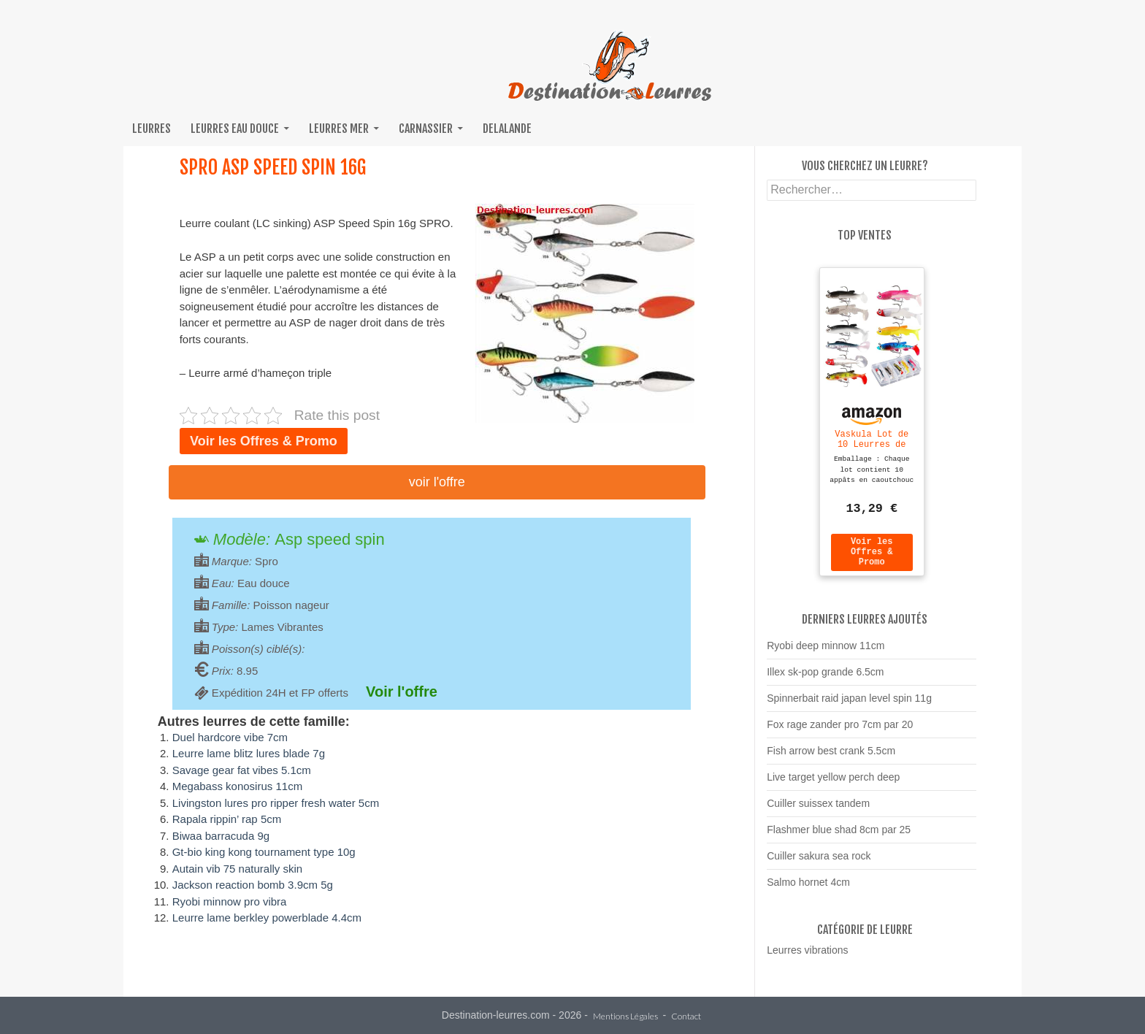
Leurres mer (339, 128)
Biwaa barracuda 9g (220, 836)
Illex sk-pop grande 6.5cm (825, 678)
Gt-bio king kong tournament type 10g (264, 852)
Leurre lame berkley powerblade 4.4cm (266, 917)
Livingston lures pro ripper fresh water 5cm (275, 803)
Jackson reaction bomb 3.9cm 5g (252, 884)
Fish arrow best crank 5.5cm (831, 757)
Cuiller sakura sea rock (818, 862)
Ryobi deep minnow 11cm (825, 652)
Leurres (151, 128)
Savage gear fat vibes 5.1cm (241, 770)
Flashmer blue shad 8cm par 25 (839, 836)
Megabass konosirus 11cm (237, 786)
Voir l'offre (437, 482)
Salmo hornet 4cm (808, 889)
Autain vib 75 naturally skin (237, 868)
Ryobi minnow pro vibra (229, 901)
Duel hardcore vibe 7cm (230, 737)
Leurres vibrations (807, 956)
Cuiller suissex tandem (818, 810)
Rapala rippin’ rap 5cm (227, 819)
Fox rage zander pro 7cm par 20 (840, 731)
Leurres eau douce (235, 128)
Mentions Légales (625, 1017)
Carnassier (426, 128)
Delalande (507, 128)
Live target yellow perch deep (833, 783)
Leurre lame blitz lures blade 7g (248, 753)
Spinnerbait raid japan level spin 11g (849, 705)
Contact (686, 1017)
